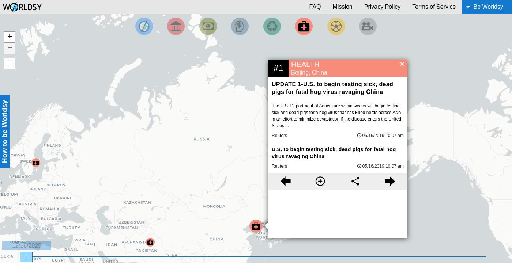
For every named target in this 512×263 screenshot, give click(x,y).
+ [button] (9, 37)
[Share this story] (355, 181)
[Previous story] (285, 181)
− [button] (9, 48)
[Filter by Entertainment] (368, 26)
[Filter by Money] (208, 26)
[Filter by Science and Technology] (240, 26)
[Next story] (390, 181)
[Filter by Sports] (336, 26)
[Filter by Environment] (272, 26)
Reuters (279, 135)
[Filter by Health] (304, 26)
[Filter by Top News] (144, 26)
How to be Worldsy (4, 131)
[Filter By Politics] (176, 26)
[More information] (320, 181)
